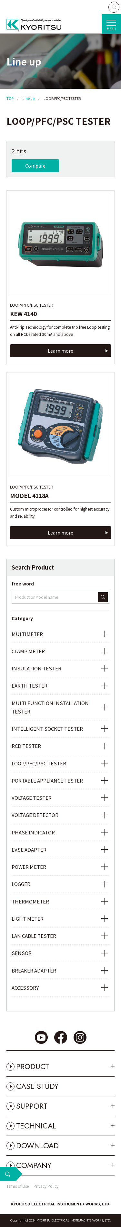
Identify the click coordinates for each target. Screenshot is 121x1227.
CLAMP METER (28, 651)
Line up (29, 98)
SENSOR (22, 953)
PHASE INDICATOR (33, 832)
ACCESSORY (25, 987)
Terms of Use (17, 1186)
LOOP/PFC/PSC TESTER (39, 763)
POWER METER (29, 866)
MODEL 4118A (29, 495)
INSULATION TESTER (36, 668)
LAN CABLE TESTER (34, 935)
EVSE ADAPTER (29, 849)
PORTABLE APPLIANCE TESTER (47, 780)
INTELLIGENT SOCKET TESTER (47, 728)
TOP (10, 98)
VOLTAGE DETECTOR (35, 814)
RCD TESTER (26, 745)
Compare (35, 165)
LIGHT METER (28, 918)
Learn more (60, 351)
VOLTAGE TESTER (32, 797)
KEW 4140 (23, 314)
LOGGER (21, 883)
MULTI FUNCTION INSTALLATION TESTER (50, 707)
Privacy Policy (46, 1186)
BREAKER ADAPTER (34, 970)
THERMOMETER (30, 901)
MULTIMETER (27, 634)
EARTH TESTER (29, 685)
